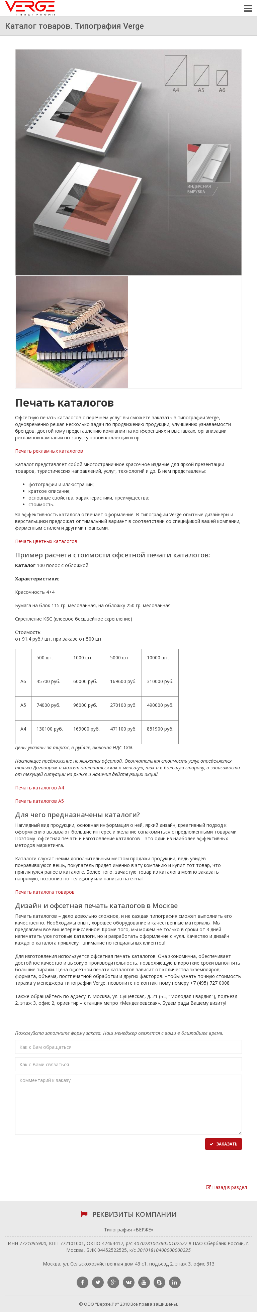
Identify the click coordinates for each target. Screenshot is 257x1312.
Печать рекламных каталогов (49, 451)
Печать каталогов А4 (39, 787)
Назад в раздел (226, 1187)
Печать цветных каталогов (46, 541)
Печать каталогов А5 (39, 801)
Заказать (223, 1144)
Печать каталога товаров (45, 892)
